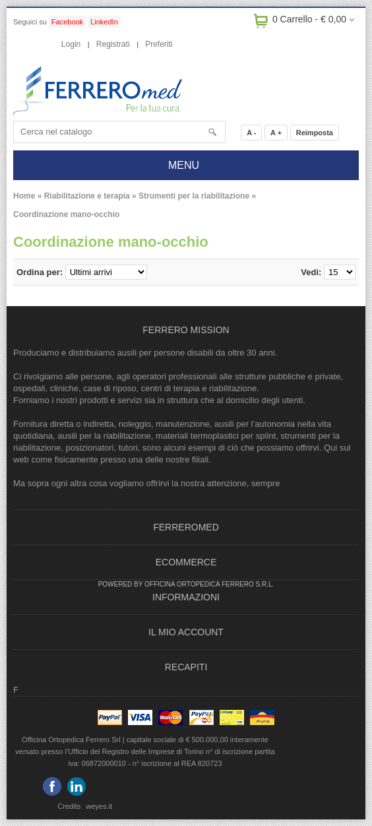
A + (276, 133)
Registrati (113, 44)
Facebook (67, 22)
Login (70, 44)
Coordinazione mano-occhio (66, 214)
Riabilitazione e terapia (87, 196)
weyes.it (99, 806)
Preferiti (158, 44)
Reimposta (314, 133)
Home (24, 196)
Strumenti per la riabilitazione (194, 196)
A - (251, 133)
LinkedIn (104, 22)
